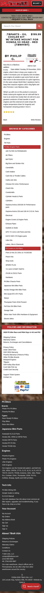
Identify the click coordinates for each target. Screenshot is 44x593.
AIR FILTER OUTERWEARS (16, 151)
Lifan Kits (9, 240)
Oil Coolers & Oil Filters (14, 248)
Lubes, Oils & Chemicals (15, 244)
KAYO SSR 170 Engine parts (16, 236)
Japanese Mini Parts (12, 429)
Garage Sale (8, 310)
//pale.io (22, 582)
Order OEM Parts (9, 350)
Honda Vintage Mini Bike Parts (15, 290)
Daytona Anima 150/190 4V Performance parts (21, 206)
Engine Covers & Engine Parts (17, 220)
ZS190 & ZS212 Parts (14, 273)
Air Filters (9, 155)
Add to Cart (32, 66)
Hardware (9, 277)
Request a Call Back (22, 19)
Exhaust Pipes (11, 224)
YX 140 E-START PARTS (15, 269)
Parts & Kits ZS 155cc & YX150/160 (19, 253)
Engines (7, 139)
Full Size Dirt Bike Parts (12, 306)
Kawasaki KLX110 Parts (11, 434)
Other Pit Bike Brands (11, 357)
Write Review (36, 120)
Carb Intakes (10, 172)
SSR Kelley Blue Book (11, 365)
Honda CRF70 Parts (9, 440)
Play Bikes (6, 421)
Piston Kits (9, 257)
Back (5, 120)
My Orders (6, 517)
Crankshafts (10, 192)
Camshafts (9, 168)
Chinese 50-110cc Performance (17, 184)
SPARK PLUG (11, 265)
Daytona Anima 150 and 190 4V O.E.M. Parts (22, 211)
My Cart (5, 523)
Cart (37, 3)
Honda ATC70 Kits (8, 443)
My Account (6, 513)
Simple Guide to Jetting (10, 493)
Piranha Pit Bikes (8, 412)
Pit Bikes (7, 134)
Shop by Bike (22, 10)
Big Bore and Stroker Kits (15, 163)
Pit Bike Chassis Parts (12, 281)
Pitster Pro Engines (9, 459)
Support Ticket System (11, 375)
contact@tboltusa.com (13, 18)
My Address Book (8, 520)
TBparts (6, 362)
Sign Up (5, 526)
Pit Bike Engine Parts (11, 147)
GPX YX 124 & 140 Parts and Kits (18, 232)
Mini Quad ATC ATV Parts (13, 294)
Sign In (4, 529)
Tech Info (6, 485)
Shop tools (9, 261)
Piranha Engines (8, 456)
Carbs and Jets (11, 180)
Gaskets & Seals (12, 228)
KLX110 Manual (8, 496)
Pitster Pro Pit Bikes (9, 409)
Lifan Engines (7, 462)
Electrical (9, 215)
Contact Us (7, 377)
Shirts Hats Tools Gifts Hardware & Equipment (21, 314)
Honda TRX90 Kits (9, 446)
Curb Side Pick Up (10, 367)
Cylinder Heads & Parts (14, 196)
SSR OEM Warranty (10, 352)
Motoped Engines (9, 360)
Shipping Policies (9, 337)
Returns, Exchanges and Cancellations (22, 343)
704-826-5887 (37, 18)
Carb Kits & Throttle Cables (15, 176)
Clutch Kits (9, 188)
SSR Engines (7, 465)
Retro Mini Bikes (8, 424)
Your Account (9, 509)
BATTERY (9, 159)
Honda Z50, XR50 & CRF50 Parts (14, 437)
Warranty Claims (9, 340)
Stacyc (6, 298)
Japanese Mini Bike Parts (13, 286)
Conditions (6, 548)
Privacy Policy (8, 347)
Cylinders (9, 201)
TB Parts (7, 143)
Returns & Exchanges (10, 542)
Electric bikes (9, 319)
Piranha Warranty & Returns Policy (16, 355)
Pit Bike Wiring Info (9, 490)
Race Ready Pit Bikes (10, 418)
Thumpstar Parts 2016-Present (15, 302)
